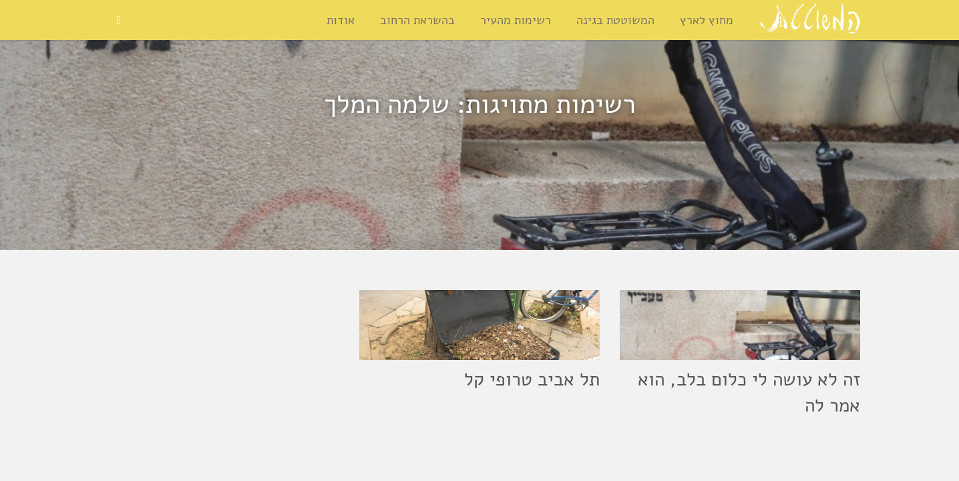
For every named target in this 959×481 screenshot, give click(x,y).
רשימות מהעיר (515, 20)
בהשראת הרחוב (417, 20)
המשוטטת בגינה (615, 20)
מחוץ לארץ (706, 20)
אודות (341, 20)
